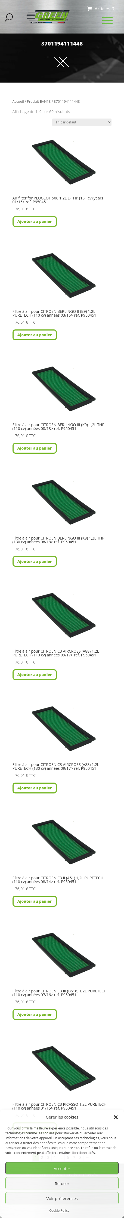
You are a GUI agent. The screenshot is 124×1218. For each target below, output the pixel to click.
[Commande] (81, 122)
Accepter (62, 1168)
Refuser (62, 1183)
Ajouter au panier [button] (34, 221)
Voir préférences (62, 1198)
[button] (116, 1117)
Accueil (18, 101)
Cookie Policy (59, 1210)
